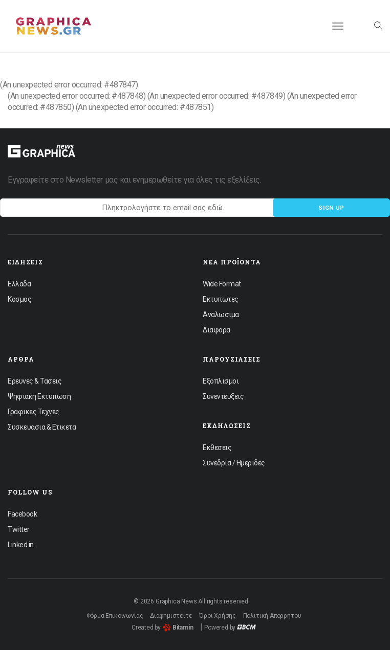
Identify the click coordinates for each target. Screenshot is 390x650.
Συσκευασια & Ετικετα (42, 427)
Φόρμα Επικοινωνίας (114, 615)
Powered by (230, 627)
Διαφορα (216, 330)
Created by (162, 627)
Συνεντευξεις (223, 396)
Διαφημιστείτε (171, 615)
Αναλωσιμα (221, 314)
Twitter (19, 529)
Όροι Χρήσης (217, 615)
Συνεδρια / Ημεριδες (234, 463)
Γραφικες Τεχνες (33, 412)
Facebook (22, 514)
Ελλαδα (19, 284)
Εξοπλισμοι (221, 381)
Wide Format (222, 284)
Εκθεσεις (217, 447)
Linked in (21, 545)
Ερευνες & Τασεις (34, 381)
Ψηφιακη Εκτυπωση (39, 396)
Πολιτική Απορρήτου (272, 615)
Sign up (331, 208)
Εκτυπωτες (221, 299)
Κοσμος (19, 299)
